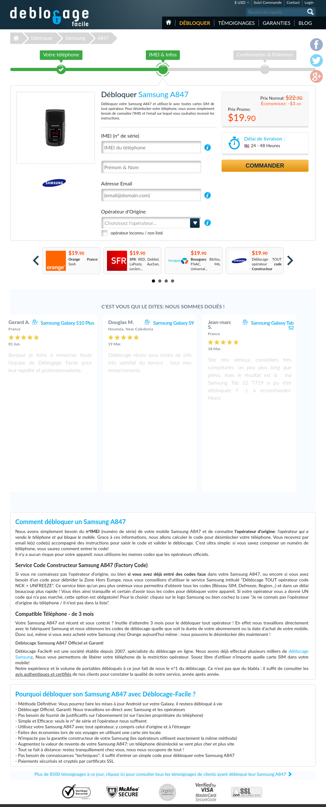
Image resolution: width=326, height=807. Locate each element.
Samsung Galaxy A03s (228, 756)
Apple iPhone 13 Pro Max (231, 770)
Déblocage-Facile (49, 16)
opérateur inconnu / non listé (137, 232)
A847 (103, 38)
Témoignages (236, 23)
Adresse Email (116, 183)
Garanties (276, 23)
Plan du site (277, 755)
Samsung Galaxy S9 (187, 323)
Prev (36, 260)
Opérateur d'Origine (123, 211)
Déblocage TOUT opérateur (267, 264)
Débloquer (194, 23)
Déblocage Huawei (118, 775)
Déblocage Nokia (117, 765)
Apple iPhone (222, 741)
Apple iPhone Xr (224, 775)
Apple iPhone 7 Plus (227, 746)
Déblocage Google (118, 770)
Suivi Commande (268, 2)
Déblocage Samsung (119, 746)
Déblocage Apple (117, 741)
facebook (285, 799)
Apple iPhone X (223, 761)
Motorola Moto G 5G (228, 765)
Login (309, 2)
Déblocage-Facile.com (49, 736)
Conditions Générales (284, 746)
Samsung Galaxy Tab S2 (285, 325)
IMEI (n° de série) (120, 136)
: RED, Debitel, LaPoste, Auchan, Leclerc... (144, 264)
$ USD (239, 2)
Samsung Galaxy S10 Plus (81, 323)
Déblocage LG (114, 751)
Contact (293, 2)
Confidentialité (279, 750)
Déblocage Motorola (119, 756)
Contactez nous (280, 741)
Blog (305, 23)
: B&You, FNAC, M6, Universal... (206, 264)
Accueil (168, 22)
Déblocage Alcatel (117, 761)
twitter (298, 799)
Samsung (75, 38)
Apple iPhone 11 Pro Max (231, 751)
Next (290, 260)
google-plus (311, 799)
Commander (265, 165)
